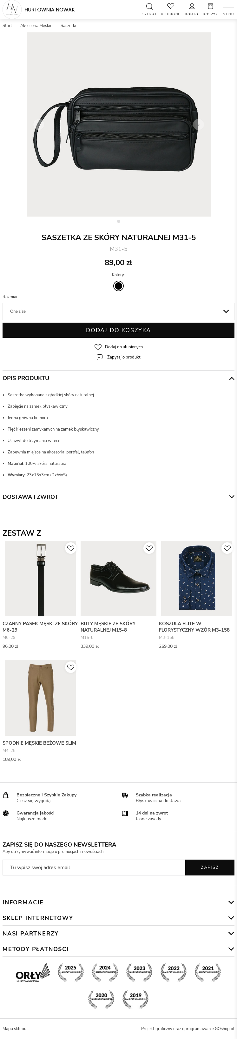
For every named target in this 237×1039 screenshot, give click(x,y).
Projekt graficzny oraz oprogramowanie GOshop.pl (187, 1029)
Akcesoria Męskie (36, 26)
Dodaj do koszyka (118, 330)
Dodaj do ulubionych (124, 347)
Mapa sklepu (14, 1029)
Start (7, 26)
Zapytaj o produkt (124, 357)
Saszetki (68, 26)
